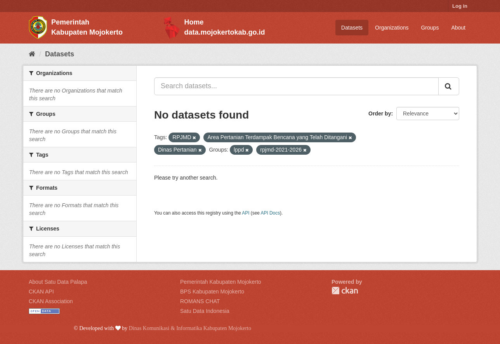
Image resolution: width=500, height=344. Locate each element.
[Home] (32, 54)
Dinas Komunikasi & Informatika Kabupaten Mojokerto (190, 328)
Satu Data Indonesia (204, 311)
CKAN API (41, 291)
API (245, 213)
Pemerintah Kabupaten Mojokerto (220, 282)
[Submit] (448, 86)
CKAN (345, 290)
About (458, 27)
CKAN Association (51, 301)
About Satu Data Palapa (58, 282)
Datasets (352, 27)
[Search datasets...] (296, 86)
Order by (379, 113)
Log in (459, 6)
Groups (430, 27)
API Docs (270, 213)
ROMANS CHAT (200, 301)
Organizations (391, 27)
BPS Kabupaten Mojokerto (212, 291)
